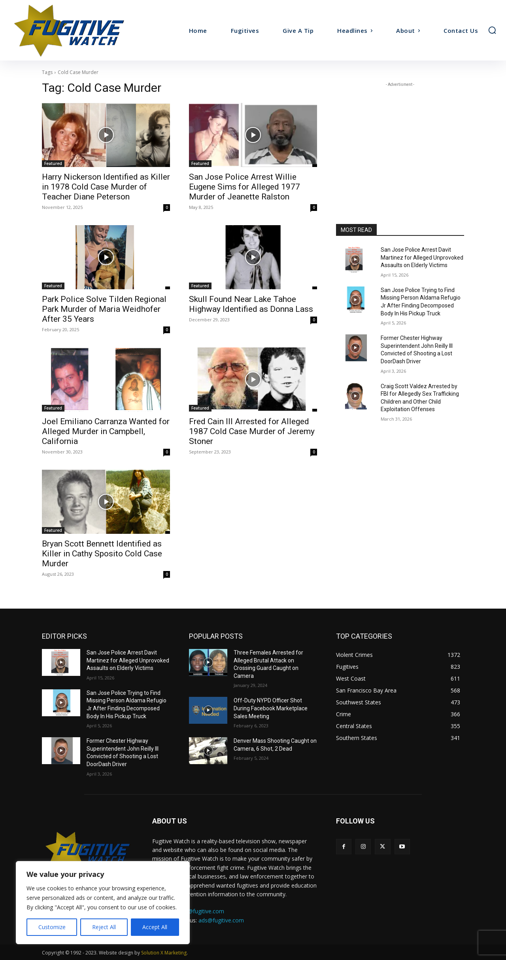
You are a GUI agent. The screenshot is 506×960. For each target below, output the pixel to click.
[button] (492, 30)
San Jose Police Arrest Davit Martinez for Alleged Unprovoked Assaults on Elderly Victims (422, 257)
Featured (53, 163)
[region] (103, 902)
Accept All (154, 927)
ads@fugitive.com (221, 920)
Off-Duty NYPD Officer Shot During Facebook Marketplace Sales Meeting (271, 708)
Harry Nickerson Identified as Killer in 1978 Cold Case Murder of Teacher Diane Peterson (106, 186)
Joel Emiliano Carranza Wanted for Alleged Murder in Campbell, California (106, 431)
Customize (52, 927)
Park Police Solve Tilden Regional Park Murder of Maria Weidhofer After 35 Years (104, 309)
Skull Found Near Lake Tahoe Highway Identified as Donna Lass (251, 304)
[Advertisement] (400, 138)
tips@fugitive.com (201, 911)
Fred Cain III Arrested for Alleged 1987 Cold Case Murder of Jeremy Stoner (252, 431)
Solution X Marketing (164, 952)
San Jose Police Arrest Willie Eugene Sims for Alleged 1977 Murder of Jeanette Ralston (244, 186)
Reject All (104, 927)
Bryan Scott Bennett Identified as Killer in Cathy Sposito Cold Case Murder (102, 553)
